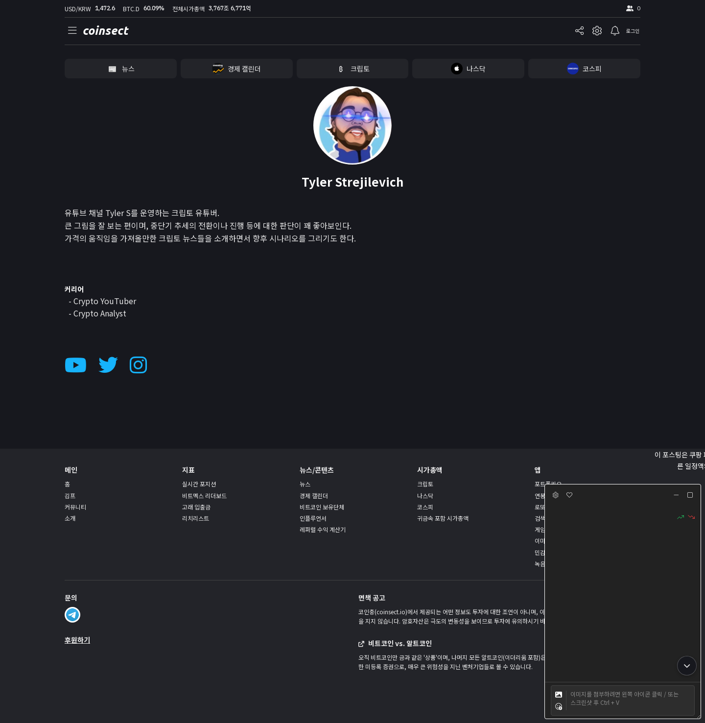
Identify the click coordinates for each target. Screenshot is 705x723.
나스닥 (425, 495)
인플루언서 (313, 518)
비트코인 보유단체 (322, 507)
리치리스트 (195, 518)
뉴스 (305, 484)
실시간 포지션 (199, 484)
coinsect (105, 30)
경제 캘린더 (314, 495)
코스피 (425, 507)
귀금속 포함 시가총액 (443, 518)
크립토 (425, 484)
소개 (70, 518)
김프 (70, 495)
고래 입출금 (196, 507)
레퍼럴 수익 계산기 (323, 529)
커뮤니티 (75, 507)
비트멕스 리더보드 (204, 495)
